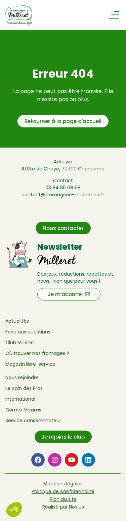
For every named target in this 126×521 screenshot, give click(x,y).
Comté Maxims (23, 409)
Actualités (17, 321)
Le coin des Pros (24, 388)
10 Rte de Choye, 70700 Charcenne (63, 168)
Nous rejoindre (22, 377)
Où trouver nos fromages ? (37, 353)
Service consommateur (33, 420)
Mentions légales (63, 483)
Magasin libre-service (30, 364)
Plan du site (63, 499)
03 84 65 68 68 (63, 187)
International (20, 399)
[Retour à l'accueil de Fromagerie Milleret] (22, 15)
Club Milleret (19, 342)
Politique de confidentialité (63, 491)
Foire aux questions (27, 331)
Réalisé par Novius (63, 507)
